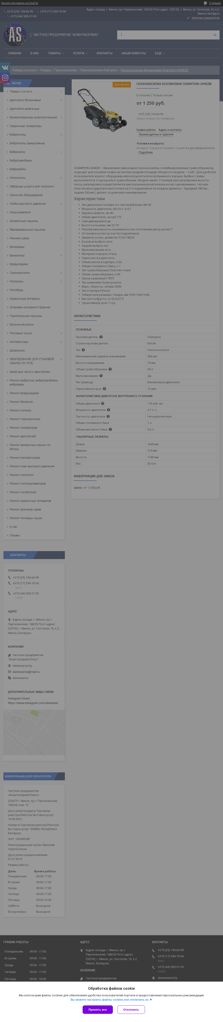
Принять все (98, 1009)
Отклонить (131, 1009)
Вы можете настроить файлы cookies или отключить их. (110, 999)
